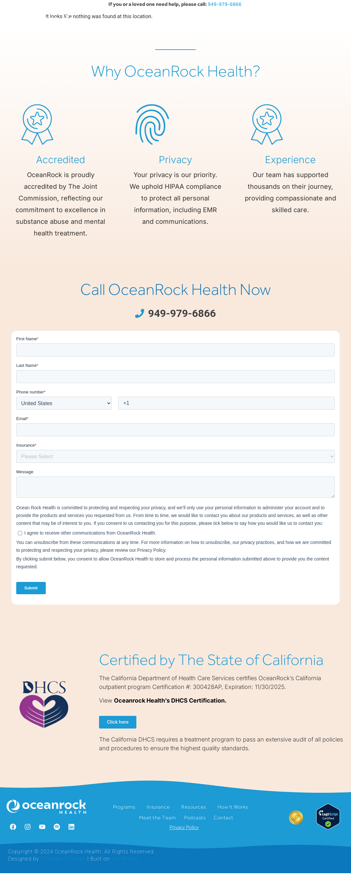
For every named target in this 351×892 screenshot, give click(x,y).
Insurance (132, 23)
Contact (295, 23)
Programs (94, 23)
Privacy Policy (184, 861)
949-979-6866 (225, 4)
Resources (170, 23)
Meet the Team (233, 40)
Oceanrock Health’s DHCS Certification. (170, 734)
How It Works (205, 31)
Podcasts (262, 23)
